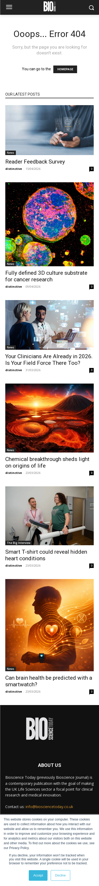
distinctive (13, 169)
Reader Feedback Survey (35, 161)
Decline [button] (60, 875)
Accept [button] (38, 875)
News (10, 153)
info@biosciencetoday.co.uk (49, 806)
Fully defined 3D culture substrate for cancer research (46, 276)
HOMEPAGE (65, 69)
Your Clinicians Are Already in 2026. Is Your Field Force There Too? (49, 359)
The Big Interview (18, 543)
